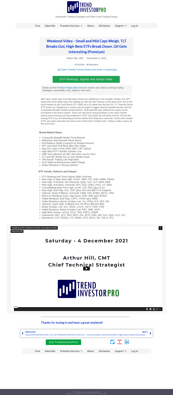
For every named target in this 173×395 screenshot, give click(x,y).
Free (37, 25)
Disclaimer (104, 25)
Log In (134, 25)
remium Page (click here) (71, 87)
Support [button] (121, 25)
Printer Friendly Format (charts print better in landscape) (88, 69)
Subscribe (50, 25)
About (90, 25)
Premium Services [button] (71, 25)
